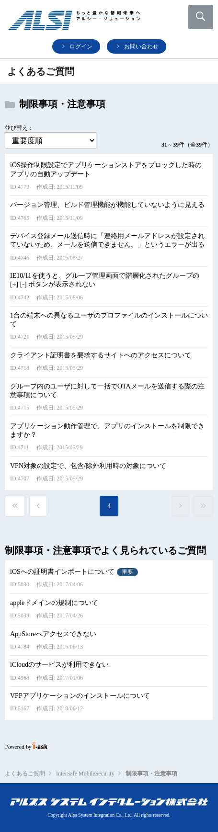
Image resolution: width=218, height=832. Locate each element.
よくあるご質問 (25, 773)
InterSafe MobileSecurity (85, 773)
